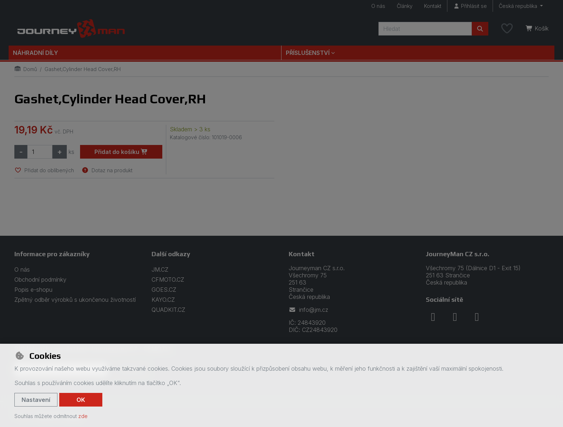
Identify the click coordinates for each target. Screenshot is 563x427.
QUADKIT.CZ (168, 309)
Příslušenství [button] (308, 52)
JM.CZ (160, 269)
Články (405, 6)
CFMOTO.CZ (168, 279)
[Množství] (39, 152)
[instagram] (455, 317)
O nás (378, 6)
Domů (25, 69)
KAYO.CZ (163, 299)
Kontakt (432, 6)
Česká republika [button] (519, 6)
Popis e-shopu (33, 289)
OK (80, 399)
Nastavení (36, 399)
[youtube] (477, 317)
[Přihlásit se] (470, 6)
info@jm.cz (308, 309)
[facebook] (433, 317)
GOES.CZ (164, 289)
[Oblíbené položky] (507, 29)
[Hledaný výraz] (425, 29)
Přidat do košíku (121, 151)
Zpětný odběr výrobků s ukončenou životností (75, 299)
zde (83, 416)
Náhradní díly (35, 52)
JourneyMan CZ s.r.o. (457, 254)
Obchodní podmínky (40, 279)
